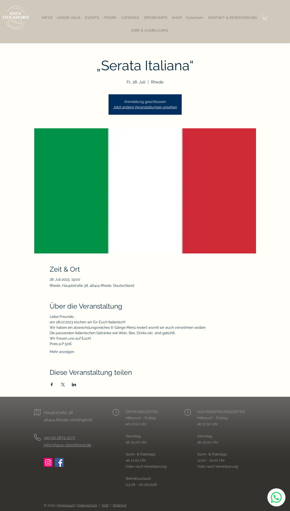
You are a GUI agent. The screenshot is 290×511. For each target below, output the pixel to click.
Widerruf (119, 505)
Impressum (66, 505)
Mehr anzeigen (62, 352)
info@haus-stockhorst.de (67, 445)
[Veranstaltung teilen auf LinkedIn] (74, 384)
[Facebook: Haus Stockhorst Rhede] (59, 462)
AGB (105, 505)
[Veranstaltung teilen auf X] (63, 384)
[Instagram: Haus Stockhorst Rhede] (48, 462)
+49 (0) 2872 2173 (59, 437)
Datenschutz (87, 505)
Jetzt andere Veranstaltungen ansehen (145, 107)
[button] (264, 17)
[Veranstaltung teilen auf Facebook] (52, 384)
